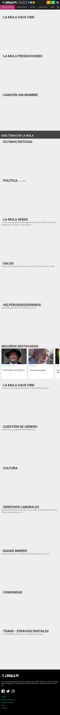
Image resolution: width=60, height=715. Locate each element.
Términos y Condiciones (8, 699)
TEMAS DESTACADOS (7, 7)
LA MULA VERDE (42, 7)
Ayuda (3, 705)
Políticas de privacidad (7, 702)
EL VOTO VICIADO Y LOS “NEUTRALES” (14, 370)
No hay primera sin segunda (37, 370)
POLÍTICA (32, 7)
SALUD (52, 7)
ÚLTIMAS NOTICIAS (21, 7)
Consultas (4, 708)
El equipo (4, 696)
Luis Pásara (32, 365)
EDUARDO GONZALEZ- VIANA (9, 365)
